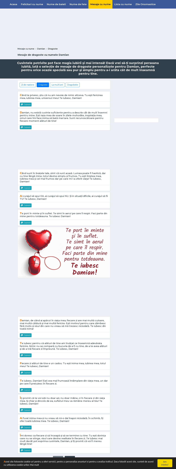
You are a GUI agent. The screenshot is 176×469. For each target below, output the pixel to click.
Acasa (13, 4)
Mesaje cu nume (100, 4)
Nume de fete (78, 4)
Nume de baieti (56, 4)
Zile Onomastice (145, 4)
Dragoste (42, 85)
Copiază (25, 104)
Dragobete (72, 85)
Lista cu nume (123, 4)
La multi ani (57, 85)
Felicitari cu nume (32, 4)
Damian (41, 49)
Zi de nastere (27, 85)
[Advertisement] (88, 27)
